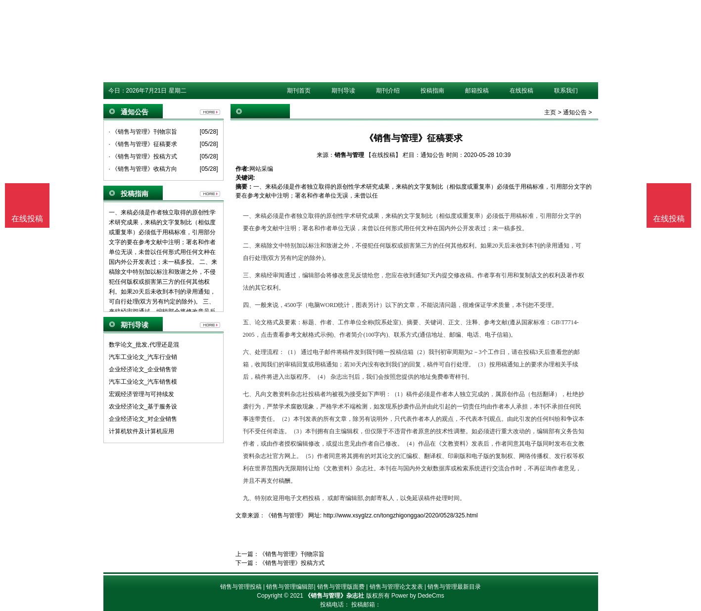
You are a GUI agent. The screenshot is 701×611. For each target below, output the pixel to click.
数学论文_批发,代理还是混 (144, 344)
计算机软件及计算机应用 (141, 431)
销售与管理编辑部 (290, 586)
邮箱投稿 (477, 90)
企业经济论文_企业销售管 (143, 369)
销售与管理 (349, 155)
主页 (550, 112)
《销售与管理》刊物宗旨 (292, 554)
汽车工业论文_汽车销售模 (143, 381)
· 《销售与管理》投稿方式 (143, 156)
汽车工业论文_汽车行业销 (143, 357)
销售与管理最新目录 (454, 586)
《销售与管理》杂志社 (334, 595)
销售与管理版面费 (341, 586)
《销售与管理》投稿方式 (292, 563)
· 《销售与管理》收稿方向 (143, 168)
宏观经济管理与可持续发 (141, 394)
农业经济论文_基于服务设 (143, 406)
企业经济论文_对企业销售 (143, 418)
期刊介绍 (388, 90)
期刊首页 (299, 90)
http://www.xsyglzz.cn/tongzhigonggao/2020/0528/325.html (401, 515)
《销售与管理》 (286, 515)
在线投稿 (521, 90)
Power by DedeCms (417, 595)
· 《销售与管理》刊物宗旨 (143, 131)
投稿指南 (432, 90)
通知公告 (575, 112)
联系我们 (566, 90)
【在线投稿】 (383, 155)
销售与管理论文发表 (396, 586)
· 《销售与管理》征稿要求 (143, 144)
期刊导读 (343, 90)
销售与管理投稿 (241, 586)
